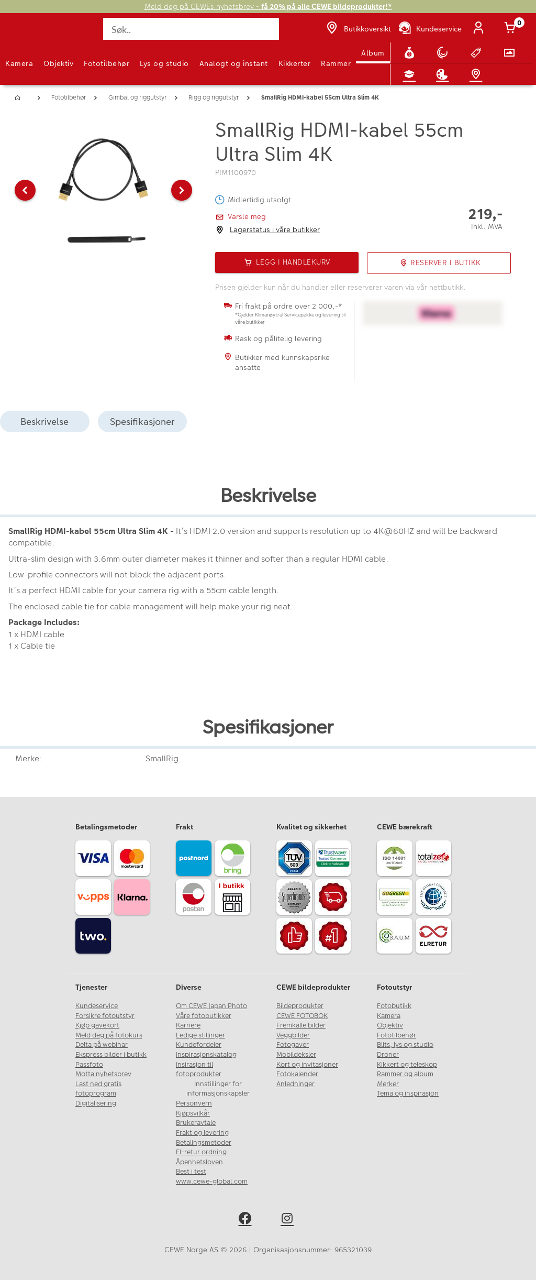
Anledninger (295, 1084)
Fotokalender (297, 1074)
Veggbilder (293, 1035)
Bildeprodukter (299, 1006)
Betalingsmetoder (203, 1142)
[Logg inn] (480, 28)
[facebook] (246, 1220)
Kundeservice (96, 1006)
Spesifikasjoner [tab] (142, 421)
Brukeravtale (196, 1123)
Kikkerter (294, 63)
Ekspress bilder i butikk (111, 1054)
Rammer (336, 63)
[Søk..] (190, 29)
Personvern (194, 1103)
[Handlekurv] (512, 28)
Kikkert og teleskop (407, 1064)
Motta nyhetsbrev (103, 1074)
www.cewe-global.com (212, 1181)
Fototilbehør (106, 63)
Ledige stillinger (200, 1035)
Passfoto (89, 1064)
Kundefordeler (198, 1044)
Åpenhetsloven (199, 1162)
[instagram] (289, 1220)
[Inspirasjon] (444, 74)
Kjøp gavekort (97, 1025)
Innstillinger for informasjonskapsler (218, 1089)
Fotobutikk (394, 1006)
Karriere (188, 1025)
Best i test (191, 1171)
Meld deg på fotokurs (108, 1035)
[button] (25, 190)
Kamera (19, 63)
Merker (388, 1084)
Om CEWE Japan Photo (211, 1006)
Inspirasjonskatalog (206, 1054)
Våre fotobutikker (203, 1016)
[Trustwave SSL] (334, 859)
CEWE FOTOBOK (302, 1016)
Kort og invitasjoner (307, 1064)
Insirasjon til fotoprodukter (198, 1069)
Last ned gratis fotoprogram (98, 1089)
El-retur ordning (201, 1152)
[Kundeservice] (429, 28)
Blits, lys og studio (405, 1044)
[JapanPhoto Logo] (29, 34)
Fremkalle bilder (301, 1025)
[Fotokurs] (411, 74)
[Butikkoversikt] (357, 28)
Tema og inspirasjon (408, 1093)
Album (373, 53)
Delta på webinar (101, 1044)
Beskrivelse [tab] (44, 421)
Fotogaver (292, 1044)
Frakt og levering (202, 1132)
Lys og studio (164, 63)
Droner (388, 1054)
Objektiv (58, 63)
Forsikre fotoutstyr (105, 1016)
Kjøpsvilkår (193, 1113)
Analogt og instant (233, 63)
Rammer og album (405, 1074)
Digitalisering (95, 1103)
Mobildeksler (296, 1054)
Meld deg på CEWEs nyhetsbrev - (268, 6)
